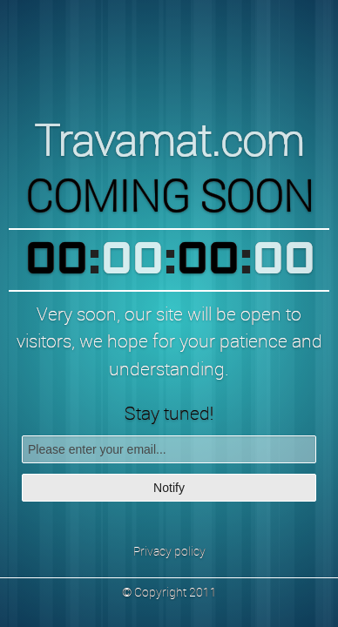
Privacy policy (169, 551)
